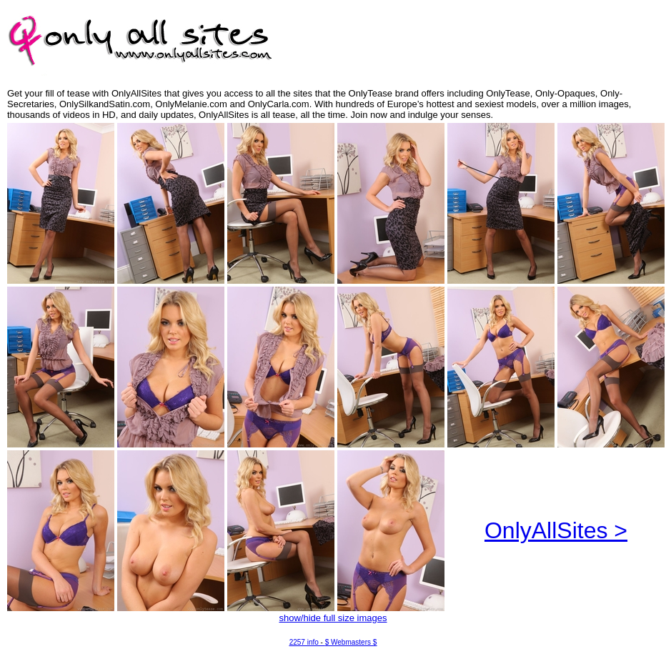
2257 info (304, 642)
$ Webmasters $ (351, 642)
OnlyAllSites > (555, 530)
